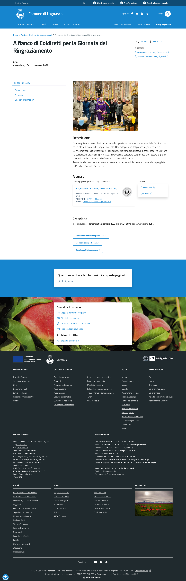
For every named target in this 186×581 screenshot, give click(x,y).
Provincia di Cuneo (61, 496)
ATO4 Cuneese (60, 516)
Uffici (15, 384)
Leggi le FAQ (18, 504)
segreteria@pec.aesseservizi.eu (111, 474)
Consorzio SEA (60, 508)
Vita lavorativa (93, 400)
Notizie (124, 377)
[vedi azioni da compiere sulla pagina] (155, 41)
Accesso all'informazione (121, 24)
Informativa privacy (21, 528)
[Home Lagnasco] (39, 14)
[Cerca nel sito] (168, 14)
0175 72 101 (21, 444)
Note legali (17, 532)
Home (15, 34)
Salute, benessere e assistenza (99, 388)
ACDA (56, 512)
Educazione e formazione (64, 404)
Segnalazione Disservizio (23, 512)
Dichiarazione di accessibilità (24, 496)
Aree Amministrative (21, 380)
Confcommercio (100, 512)
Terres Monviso (100, 492)
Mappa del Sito (19, 551)
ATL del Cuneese (101, 500)
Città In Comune (141, 570)
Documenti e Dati (20, 388)
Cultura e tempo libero (63, 400)
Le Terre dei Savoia (101, 504)
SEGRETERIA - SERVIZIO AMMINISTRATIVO (96, 188)
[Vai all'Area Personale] (155, 3)
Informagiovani (128, 412)
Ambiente (58, 380)
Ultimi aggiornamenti (21, 543)
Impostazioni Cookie (21, 535)
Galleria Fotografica (157, 388)
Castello (125, 388)
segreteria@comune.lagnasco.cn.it (97, 201)
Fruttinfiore (58, 504)
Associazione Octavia (102, 496)
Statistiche (17, 547)
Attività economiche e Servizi (161, 396)
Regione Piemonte (61, 492)
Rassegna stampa (129, 396)
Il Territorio (153, 384)
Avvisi (124, 428)
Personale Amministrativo (23, 396)
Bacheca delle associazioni (132, 416)
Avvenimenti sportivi (130, 392)
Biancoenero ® (103, 574)
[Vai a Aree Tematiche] (128, 3)
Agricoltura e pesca (61, 377)
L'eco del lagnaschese (130, 420)
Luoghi (151, 380)
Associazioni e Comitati (158, 400)
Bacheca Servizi (19, 520)
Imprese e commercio (96, 380)
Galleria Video (154, 392)
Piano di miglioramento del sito (25, 500)
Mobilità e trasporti (95, 384)
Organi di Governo (20, 377)
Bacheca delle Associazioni (40, 34)
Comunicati (126, 424)
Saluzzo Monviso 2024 (103, 508)
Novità (24, 34)
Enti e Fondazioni (20, 392)
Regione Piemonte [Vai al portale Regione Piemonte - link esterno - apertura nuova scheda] (21, 3)
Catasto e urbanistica (62, 396)
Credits (16, 539)
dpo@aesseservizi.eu (108, 471)
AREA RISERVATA (92, 577)
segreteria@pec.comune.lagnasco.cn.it (34, 456)
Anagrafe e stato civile (63, 384)
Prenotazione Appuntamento (25, 508)
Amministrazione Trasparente (25, 492)
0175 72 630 (22, 447)
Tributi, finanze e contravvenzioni (100, 392)
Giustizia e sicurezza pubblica (99, 377)
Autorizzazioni (59, 392)
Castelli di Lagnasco (62, 500)
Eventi (151, 377)
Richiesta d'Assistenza (22, 516)
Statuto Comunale (20, 524)
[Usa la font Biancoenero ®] (103, 3)
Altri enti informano (130, 408)
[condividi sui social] (141, 41)
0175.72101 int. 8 (94, 198)
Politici (15, 400)
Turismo (90, 396)
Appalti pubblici (60, 388)
